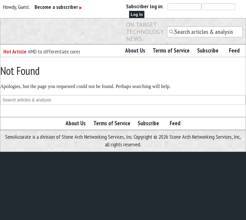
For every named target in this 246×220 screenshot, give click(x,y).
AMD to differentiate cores (54, 51)
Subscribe (208, 50)
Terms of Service (171, 50)
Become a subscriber (58, 6)
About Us (135, 50)
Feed (234, 50)
